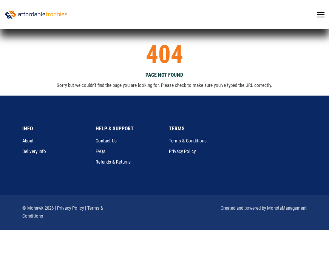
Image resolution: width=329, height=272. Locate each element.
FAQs (100, 151)
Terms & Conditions (188, 141)
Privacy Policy (182, 151)
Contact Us (106, 141)
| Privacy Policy (69, 208)
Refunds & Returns (113, 162)
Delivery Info (34, 151)
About (28, 141)
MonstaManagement (287, 208)
